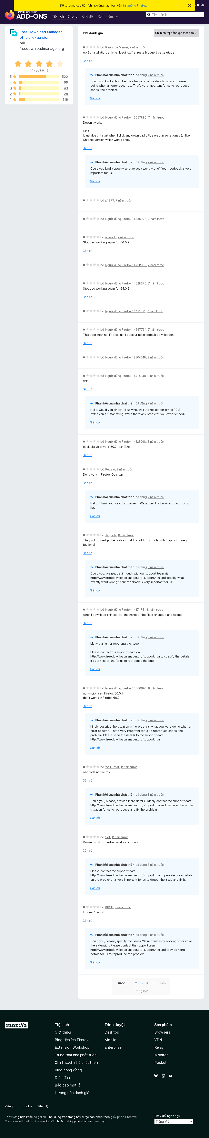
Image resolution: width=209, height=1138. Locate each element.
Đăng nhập (196, 4)
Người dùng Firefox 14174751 (125, 609)
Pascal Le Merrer (116, 47)
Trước (120, 983)
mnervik (110, 237)
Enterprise (112, 1047)
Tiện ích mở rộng (64, 16)
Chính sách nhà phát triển (76, 1062)
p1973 (109, 200)
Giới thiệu (63, 1032)
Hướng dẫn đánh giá (72, 1093)
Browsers (162, 1032)
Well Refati (112, 767)
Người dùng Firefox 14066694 (126, 688)
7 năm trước (138, 47)
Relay (159, 1047)
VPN (158, 1040)
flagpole (111, 535)
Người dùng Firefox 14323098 (125, 441)
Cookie (27, 1106)
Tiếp (162, 983)
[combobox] (175, 14)
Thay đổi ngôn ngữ (167, 1116)
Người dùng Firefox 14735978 (125, 219)
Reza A (110, 469)
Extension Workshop (72, 1047)
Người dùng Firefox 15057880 (126, 117)
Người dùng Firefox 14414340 (125, 375)
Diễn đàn (62, 1077)
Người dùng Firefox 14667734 (125, 329)
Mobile (110, 1040)
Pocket (160, 1062)
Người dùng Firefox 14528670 (125, 283)
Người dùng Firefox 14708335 (125, 265)
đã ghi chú (40, 1117)
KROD (109, 907)
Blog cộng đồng (68, 1070)
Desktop (111, 1032)
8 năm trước (156, 357)
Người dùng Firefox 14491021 (125, 311)
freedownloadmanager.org (42, 48)
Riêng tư (10, 1106)
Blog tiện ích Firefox (72, 1040)
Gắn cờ (87, 61)
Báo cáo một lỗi (68, 1085)
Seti (108, 837)
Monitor (161, 1055)
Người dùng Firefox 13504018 (125, 357)
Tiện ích (62, 1025)
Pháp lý (43, 1106)
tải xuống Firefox (135, 5)
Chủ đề (87, 16)
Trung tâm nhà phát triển (76, 1055)
